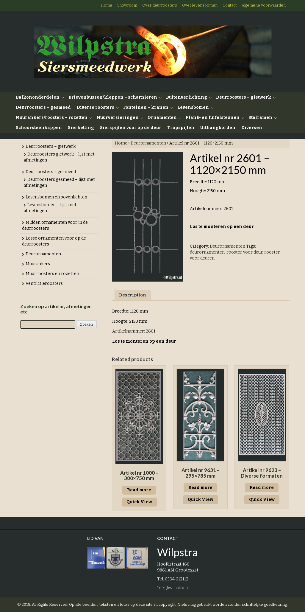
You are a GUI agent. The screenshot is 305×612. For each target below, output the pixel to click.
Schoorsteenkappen (39, 127)
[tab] (133, 295)
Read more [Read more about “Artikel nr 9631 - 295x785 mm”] (200, 487)
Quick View (139, 501)
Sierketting (81, 127)
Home (106, 5)
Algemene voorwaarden (264, 5)
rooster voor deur (244, 252)
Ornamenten (162, 117)
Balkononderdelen (38, 97)
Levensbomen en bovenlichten (56, 197)
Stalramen (260, 117)
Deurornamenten (148, 143)
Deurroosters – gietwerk (243, 97)
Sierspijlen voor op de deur (130, 127)
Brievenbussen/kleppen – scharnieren (112, 97)
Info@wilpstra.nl (173, 588)
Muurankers (38, 263)
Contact (230, 5)
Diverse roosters (95, 107)
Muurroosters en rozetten (52, 273)
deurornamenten (207, 252)
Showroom (127, 5)
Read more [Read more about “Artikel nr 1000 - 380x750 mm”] (139, 490)
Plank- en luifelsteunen (213, 117)
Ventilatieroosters (44, 283)
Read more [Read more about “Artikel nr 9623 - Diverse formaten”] (262, 487)
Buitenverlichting (186, 97)
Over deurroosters (159, 5)
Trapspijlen (180, 127)
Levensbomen (193, 107)
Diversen (251, 127)
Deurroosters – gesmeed (43, 107)
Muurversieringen (117, 117)
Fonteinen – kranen (145, 107)
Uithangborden (217, 127)
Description (132, 295)
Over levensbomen (200, 5)
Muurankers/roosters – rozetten (51, 117)
